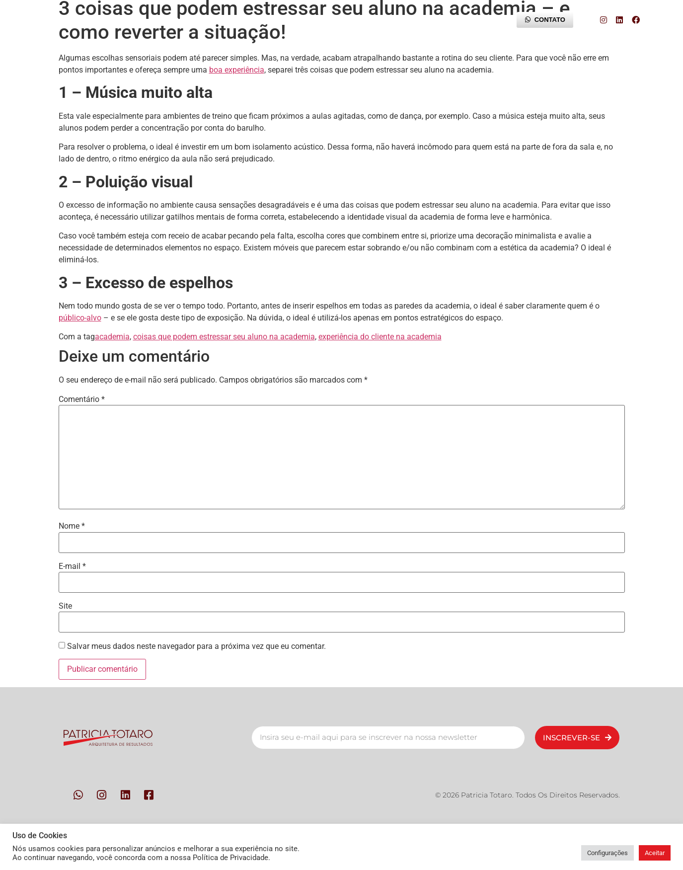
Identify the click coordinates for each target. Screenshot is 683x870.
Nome (72, 526)
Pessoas (170, 20)
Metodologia (241, 20)
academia (112, 336)
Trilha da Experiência (395, 20)
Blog (473, 20)
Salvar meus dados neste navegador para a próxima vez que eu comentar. (196, 646)
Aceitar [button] (655, 853)
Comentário (82, 399)
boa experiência (236, 70)
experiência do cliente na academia (380, 336)
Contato (311, 20)
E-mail (72, 566)
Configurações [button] (607, 853)
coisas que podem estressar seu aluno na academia (224, 336)
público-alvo (80, 317)
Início (111, 20)
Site (65, 606)
